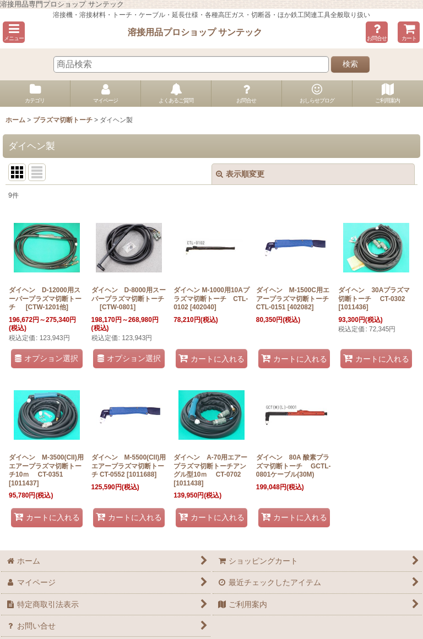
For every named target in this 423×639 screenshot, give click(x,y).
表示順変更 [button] (240, 174)
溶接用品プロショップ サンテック (195, 32)
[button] (14, 32)
